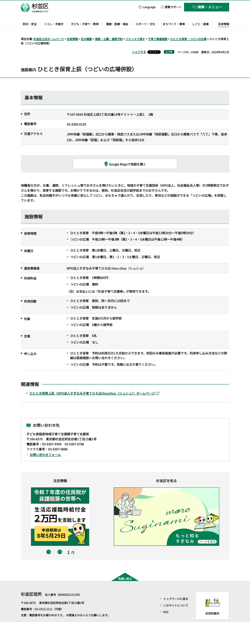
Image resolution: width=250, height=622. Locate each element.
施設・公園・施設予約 (109, 29)
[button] (147, 7)
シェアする (139, 41)
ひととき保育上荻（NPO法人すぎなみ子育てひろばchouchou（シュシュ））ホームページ (94, 383)
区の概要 (86, 29)
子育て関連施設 (157, 29)
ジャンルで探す (135, 29)
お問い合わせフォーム (45, 444)
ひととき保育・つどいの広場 (188, 29)
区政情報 (72, 29)
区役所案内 (212, 603)
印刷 (170, 42)
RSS (165, 602)
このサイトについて (175, 595)
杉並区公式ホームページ (48, 29)
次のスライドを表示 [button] (59, 542)
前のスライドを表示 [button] (48, 542)
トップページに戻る (175, 589)
